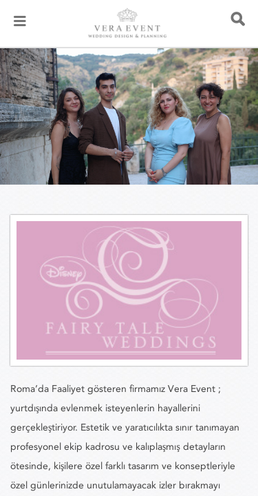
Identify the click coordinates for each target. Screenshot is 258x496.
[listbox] (129, 116)
